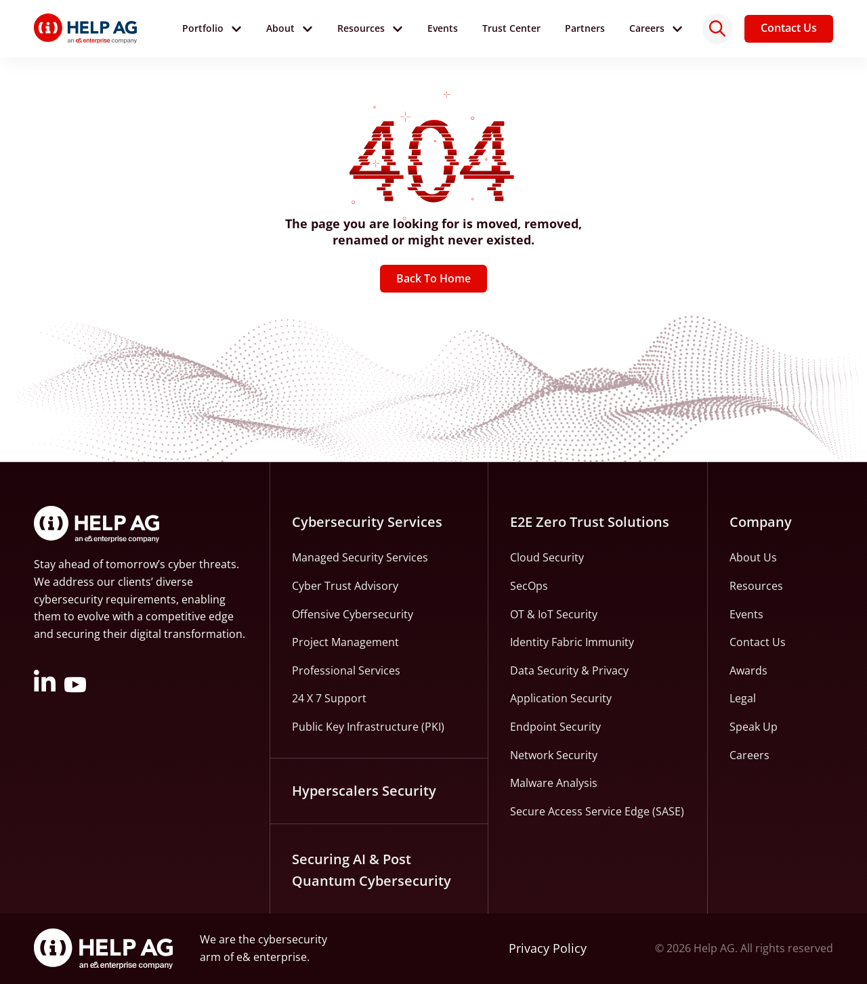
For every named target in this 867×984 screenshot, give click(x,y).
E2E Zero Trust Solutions (589, 522)
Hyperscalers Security (364, 791)
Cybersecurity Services (367, 522)
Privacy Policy (548, 949)
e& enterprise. (273, 956)
